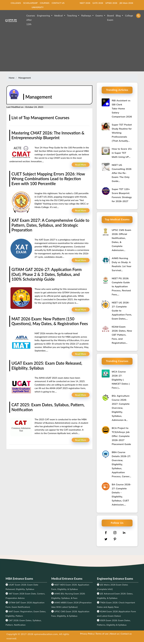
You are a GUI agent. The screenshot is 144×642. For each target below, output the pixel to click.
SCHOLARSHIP (30, 3)
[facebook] (106, 532)
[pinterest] (115, 539)
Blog (118, 15)
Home (11, 77)
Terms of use (102, 633)
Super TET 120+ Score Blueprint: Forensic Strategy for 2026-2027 (122, 195)
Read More (80, 164)
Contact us (126, 633)
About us (114, 633)
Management (24, 77)
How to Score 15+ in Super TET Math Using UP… (122, 152)
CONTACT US (58, 3)
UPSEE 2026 (111, 3)
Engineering (43, 15)
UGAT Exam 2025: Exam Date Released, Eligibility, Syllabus (46, 365)
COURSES (44, 3)
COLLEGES (16, 3)
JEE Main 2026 (126, 3)
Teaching (72, 15)
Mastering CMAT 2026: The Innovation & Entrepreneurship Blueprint (47, 135)
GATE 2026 (98, 3)
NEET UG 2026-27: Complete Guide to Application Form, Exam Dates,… (122, 310)
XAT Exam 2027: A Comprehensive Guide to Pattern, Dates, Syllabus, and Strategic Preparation (50, 225)
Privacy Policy (87, 633)
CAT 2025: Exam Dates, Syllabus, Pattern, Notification (47, 407)
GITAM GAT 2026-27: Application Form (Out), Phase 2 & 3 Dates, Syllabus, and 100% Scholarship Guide (46, 274)
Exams (99, 15)
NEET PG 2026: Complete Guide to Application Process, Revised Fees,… (121, 286)
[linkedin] (124, 532)
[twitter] (106, 539)
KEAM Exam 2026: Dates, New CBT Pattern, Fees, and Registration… (122, 334)
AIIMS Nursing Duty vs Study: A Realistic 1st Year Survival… (121, 264)
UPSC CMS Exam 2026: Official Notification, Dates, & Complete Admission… (121, 240)
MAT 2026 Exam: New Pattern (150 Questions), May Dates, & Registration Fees (49, 321)
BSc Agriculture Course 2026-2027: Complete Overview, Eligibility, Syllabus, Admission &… (121, 407)
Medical (58, 15)
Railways (86, 15)
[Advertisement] (72, 51)
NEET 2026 (85, 3)
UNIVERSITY (37, 7)
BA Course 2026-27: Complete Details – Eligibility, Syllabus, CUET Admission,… (121, 494)
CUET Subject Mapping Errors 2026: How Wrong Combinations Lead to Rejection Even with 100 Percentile (48, 178)
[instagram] (115, 532)
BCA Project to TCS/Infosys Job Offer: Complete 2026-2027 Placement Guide (121, 436)
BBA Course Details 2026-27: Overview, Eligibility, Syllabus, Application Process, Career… (121, 464)
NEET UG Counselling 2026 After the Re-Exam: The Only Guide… (121, 172)
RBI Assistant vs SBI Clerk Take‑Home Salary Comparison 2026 (122, 108)
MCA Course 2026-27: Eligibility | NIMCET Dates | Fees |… (121, 379)
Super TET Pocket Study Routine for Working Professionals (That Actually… (122, 132)
